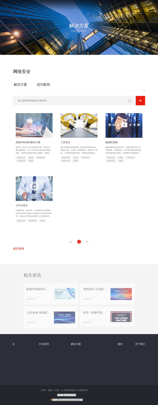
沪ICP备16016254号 (66, 395)
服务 (120, 6)
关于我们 (129, 6)
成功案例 (43, 84)
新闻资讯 (139, 6)
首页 (88, 6)
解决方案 (112, 6)
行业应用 (101, 6)
